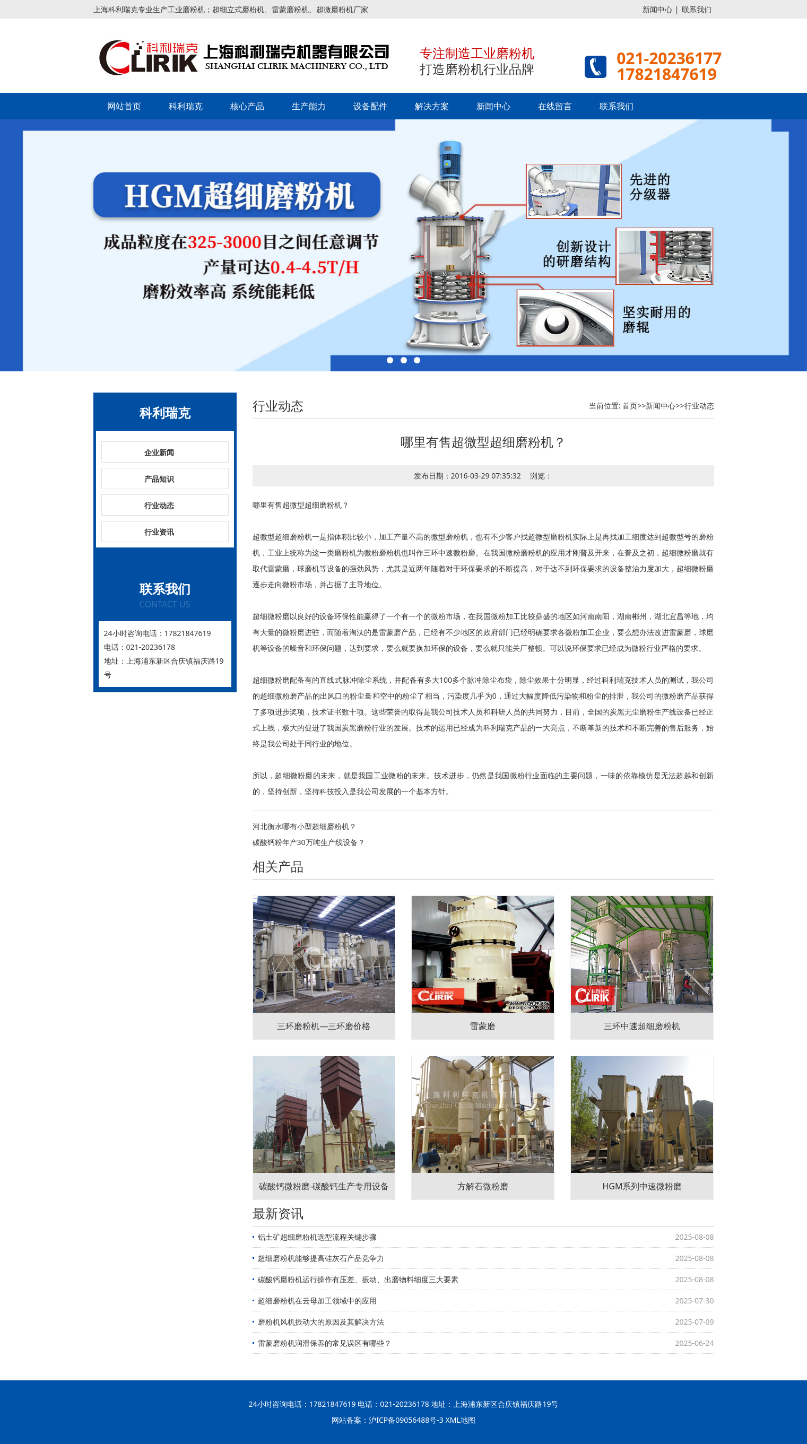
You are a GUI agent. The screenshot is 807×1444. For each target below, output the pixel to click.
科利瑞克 (186, 106)
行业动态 (159, 505)
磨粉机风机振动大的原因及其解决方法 (321, 1322)
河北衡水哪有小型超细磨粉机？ (305, 826)
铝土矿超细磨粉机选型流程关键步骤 (317, 1237)
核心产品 (247, 106)
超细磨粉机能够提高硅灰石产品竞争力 (321, 1258)
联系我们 (696, 9)
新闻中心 (657, 9)
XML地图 (460, 1420)
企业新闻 (159, 452)
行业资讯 (159, 532)
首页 (629, 406)
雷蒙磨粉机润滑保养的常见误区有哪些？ (325, 1343)
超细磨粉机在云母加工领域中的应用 (317, 1300)
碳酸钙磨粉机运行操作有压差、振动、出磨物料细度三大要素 (358, 1279)
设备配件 (370, 106)
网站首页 (124, 106)
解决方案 (432, 106)
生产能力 (309, 106)
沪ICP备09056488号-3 (406, 1420)
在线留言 (555, 106)
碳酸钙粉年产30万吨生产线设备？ (309, 842)
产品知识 (159, 479)
